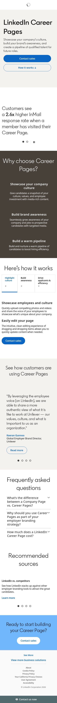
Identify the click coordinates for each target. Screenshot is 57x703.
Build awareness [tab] (26, 279)
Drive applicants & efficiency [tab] (44, 280)
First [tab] (23, 142)
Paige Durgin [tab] (30, 460)
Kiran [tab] (18, 460)
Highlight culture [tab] (9, 279)
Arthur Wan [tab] (22, 460)
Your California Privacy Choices (28, 677)
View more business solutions (28, 660)
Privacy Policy (28, 674)
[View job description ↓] (27, 58)
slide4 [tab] (30, 606)
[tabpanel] (28, 324)
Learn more (8, 598)
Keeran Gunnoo (15, 435)
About (28, 667)
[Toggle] (52, 699)
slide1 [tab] (18, 606)
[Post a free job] (27, 67)
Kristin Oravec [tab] (26, 460)
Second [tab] (27, 142)
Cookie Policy (28, 670)
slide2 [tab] (22, 606)
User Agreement (28, 680)
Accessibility (28, 683)
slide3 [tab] (26, 606)
